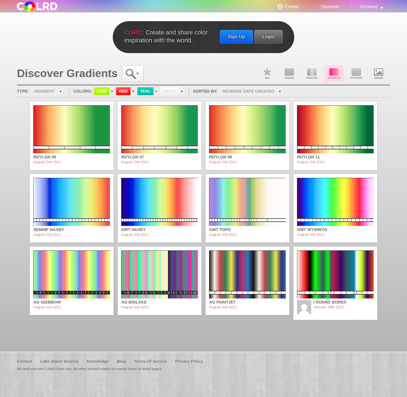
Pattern (356, 73)
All (267, 73)
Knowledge (98, 361)
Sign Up (236, 36)
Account (369, 6)
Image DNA (378, 73)
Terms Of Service (150, 361)
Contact (24, 361)
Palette (311, 73)
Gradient (334, 73)
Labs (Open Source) (59, 361)
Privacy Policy (189, 361)
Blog (121, 361)
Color (289, 73)
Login (268, 36)
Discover (330, 6)
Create (291, 6)
